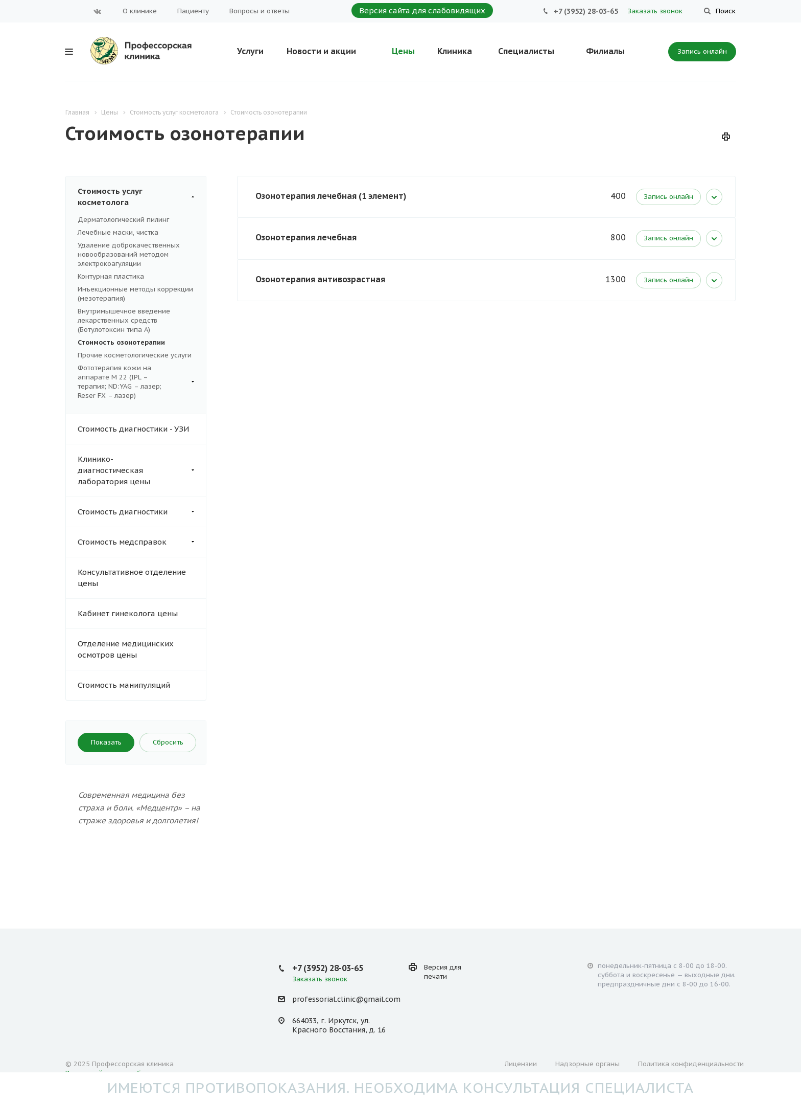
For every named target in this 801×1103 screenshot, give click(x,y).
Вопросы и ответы (259, 11)
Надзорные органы (587, 1064)
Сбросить (168, 742)
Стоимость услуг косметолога (142, 196)
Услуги (250, 51)
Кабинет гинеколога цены (128, 613)
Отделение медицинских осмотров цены (126, 649)
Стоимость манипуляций (124, 685)
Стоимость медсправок (142, 542)
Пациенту (193, 11)
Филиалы (605, 51)
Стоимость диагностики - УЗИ (133, 429)
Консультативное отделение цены (132, 577)
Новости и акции (321, 51)
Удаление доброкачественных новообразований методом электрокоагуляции (129, 254)
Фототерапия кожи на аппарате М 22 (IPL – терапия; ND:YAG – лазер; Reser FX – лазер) (136, 382)
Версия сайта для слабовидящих (422, 10)
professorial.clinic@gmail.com (346, 999)
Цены (403, 51)
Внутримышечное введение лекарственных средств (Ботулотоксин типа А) (124, 320)
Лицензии (521, 1064)
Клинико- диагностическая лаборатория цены (142, 470)
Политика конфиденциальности (691, 1064)
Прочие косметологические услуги (135, 355)
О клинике (140, 11)
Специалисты (526, 51)
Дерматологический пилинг (123, 219)
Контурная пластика (111, 276)
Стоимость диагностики (142, 512)
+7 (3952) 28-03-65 (586, 11)
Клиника (454, 51)
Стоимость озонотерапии (121, 342)
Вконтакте (97, 11)
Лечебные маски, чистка (118, 232)
